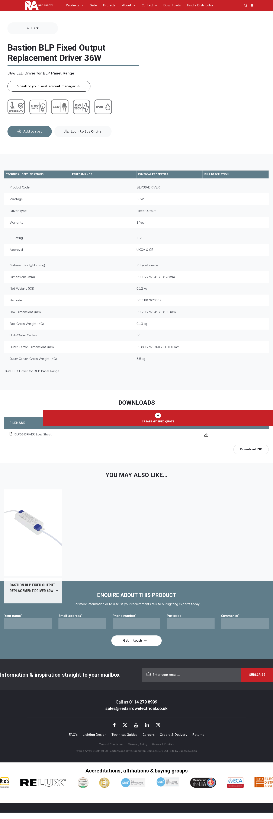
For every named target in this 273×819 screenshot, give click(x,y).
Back (35, 28)
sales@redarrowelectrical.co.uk (136, 714)
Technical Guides (124, 741)
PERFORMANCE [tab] (87, 175)
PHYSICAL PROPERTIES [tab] (159, 175)
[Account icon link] (252, 5)
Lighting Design (94, 741)
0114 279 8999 (143, 708)
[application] (81, 5)
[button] (245, 5)
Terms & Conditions (111, 750)
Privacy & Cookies (163, 750)
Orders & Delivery (173, 741)
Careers (148, 741)
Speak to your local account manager (46, 86)
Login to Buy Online (91, 129)
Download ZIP (251, 450)
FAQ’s (73, 741)
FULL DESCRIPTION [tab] (222, 175)
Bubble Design (187, 757)
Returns (198, 741)
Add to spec (34, 129)
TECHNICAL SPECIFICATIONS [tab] (31, 175)
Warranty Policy (137, 750)
